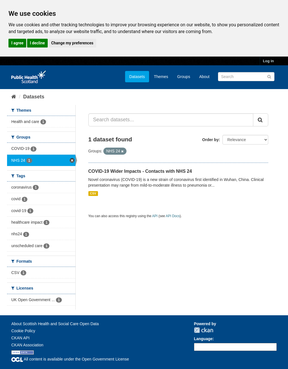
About (204, 76)
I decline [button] (37, 43)
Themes (161, 76)
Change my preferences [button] (72, 43)
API (155, 216)
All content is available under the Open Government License (70, 359)
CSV (93, 193)
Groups (183, 76)
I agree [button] (17, 43)
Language (203, 338)
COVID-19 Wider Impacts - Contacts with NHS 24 (140, 171)
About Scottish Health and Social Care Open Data (55, 323)
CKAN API (20, 338)
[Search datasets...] (171, 119)
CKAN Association (27, 345)
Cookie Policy (23, 331)
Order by (210, 139)
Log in (268, 61)
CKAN (203, 330)
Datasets (137, 76)
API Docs (173, 216)
